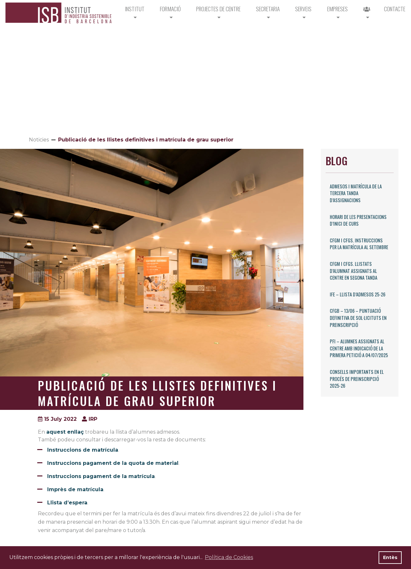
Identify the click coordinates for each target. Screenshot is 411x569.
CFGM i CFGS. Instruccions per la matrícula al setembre (359, 244)
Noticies (39, 140)
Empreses (337, 9)
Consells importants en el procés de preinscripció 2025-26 (357, 378)
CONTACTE (394, 9)
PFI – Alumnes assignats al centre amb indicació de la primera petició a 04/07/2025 (359, 348)
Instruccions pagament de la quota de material (113, 463)
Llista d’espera (67, 503)
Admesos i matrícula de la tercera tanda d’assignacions (356, 193)
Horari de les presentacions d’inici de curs (358, 220)
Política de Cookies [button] (229, 557)
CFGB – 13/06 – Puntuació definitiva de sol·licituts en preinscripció (358, 317)
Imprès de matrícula (75, 489)
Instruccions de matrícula (82, 450)
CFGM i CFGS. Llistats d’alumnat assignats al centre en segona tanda (353, 270)
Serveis (303, 9)
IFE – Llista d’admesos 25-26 (357, 294)
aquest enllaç (65, 432)
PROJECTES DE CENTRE (218, 9)
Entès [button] (390, 557)
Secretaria (268, 9)
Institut (134, 9)
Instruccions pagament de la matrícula (101, 476)
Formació (170, 9)
